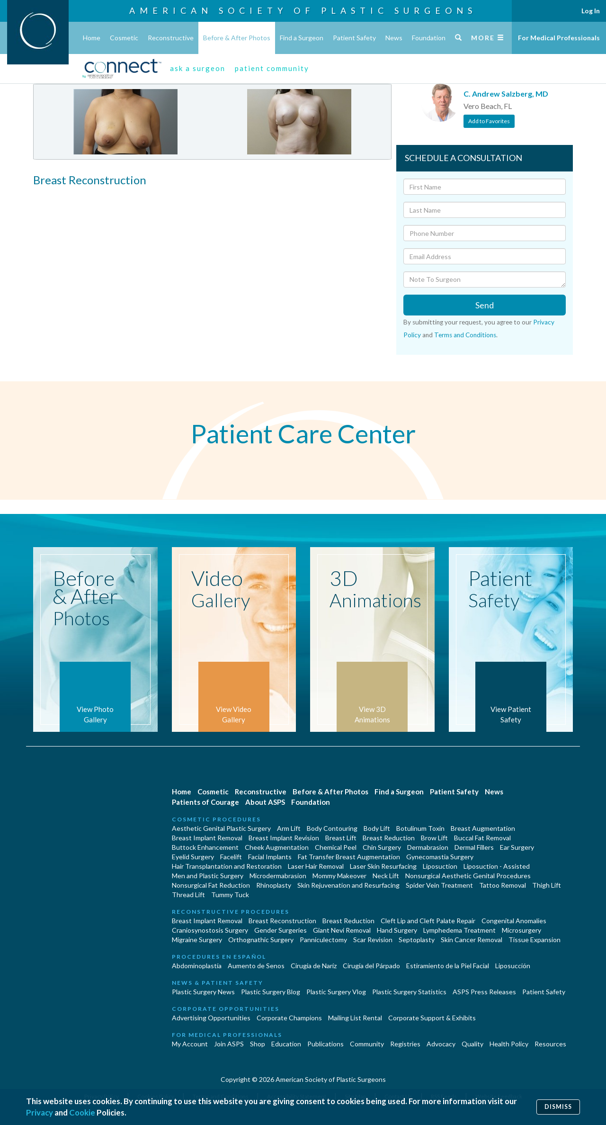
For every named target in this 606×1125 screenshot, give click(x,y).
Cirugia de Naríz (314, 966)
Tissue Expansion (534, 940)
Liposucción (512, 966)
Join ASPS (229, 1044)
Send (484, 305)
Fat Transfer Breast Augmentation (349, 857)
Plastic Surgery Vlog (336, 992)
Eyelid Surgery (193, 857)
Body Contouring (332, 828)
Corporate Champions (289, 1018)
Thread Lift (188, 895)
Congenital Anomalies (513, 921)
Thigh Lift (546, 885)
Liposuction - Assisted (496, 866)
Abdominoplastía (197, 966)
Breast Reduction (389, 838)
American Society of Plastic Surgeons (303, 10)
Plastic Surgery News (203, 992)
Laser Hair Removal (316, 866)
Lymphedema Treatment (459, 930)
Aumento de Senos (256, 966)
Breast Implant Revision (284, 838)
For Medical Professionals (559, 38)
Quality (472, 1044)
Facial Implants (270, 857)
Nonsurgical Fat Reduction (211, 885)
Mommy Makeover (339, 876)
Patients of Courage (205, 802)
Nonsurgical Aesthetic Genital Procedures (468, 876)
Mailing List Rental (355, 1018)
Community (367, 1044)
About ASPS (265, 802)
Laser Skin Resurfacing (383, 866)
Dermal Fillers (474, 847)
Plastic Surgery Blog (270, 992)
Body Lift (377, 828)
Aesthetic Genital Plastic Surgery (221, 828)
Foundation (429, 38)
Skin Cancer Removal (471, 940)
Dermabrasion (427, 847)
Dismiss (558, 1106)
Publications (325, 1044)
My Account (190, 1044)
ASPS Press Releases (484, 992)
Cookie (82, 1112)
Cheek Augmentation (277, 847)
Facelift (231, 857)
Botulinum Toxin (420, 828)
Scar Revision (372, 940)
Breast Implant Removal (207, 838)
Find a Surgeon (301, 38)
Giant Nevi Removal (342, 930)
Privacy (39, 1112)
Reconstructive (171, 38)
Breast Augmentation (483, 828)
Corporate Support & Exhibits (432, 1018)
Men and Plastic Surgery (207, 876)
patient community (272, 68)
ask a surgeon (197, 68)
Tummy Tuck (230, 895)
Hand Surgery (397, 930)
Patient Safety (354, 38)
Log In (590, 11)
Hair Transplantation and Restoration (227, 866)
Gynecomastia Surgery (439, 857)
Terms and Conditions (465, 335)
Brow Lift (434, 838)
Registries (405, 1044)
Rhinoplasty (273, 885)
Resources (550, 1044)
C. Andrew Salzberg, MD (505, 93)
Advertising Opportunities (211, 1018)
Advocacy (441, 1044)
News (393, 38)
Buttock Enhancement (205, 847)
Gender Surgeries (280, 930)
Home (91, 38)
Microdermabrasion (278, 876)
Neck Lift (386, 876)
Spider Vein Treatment (439, 885)
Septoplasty (417, 940)
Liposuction (440, 866)
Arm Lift (289, 828)
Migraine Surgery (197, 940)
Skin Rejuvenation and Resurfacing (348, 885)
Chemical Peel (335, 847)
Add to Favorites (489, 121)
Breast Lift (340, 838)
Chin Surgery (382, 847)
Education (286, 1044)
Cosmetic (124, 38)
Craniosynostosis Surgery (210, 930)
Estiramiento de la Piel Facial (447, 966)
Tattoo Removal (502, 885)
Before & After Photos (236, 38)
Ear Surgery (517, 847)
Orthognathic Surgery (261, 940)
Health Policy (509, 1044)
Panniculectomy (323, 940)
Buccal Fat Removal (482, 838)
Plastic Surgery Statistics (409, 992)
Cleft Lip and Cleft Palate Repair (428, 921)
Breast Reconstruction (282, 921)
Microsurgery (521, 930)
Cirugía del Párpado (371, 966)
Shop (257, 1044)
